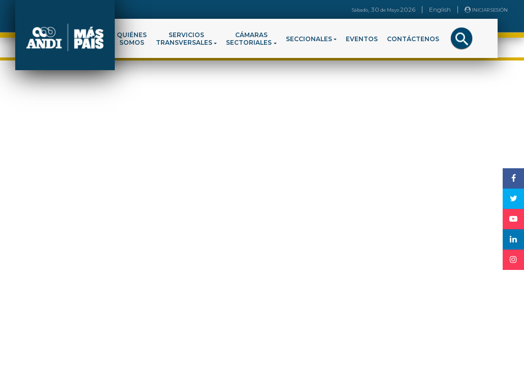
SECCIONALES (309, 39)
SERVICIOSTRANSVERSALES (184, 38)
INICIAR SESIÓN (486, 10)
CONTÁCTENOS (413, 39)
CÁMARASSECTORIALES (249, 38)
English (440, 9)
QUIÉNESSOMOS (132, 38)
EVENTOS (362, 39)
